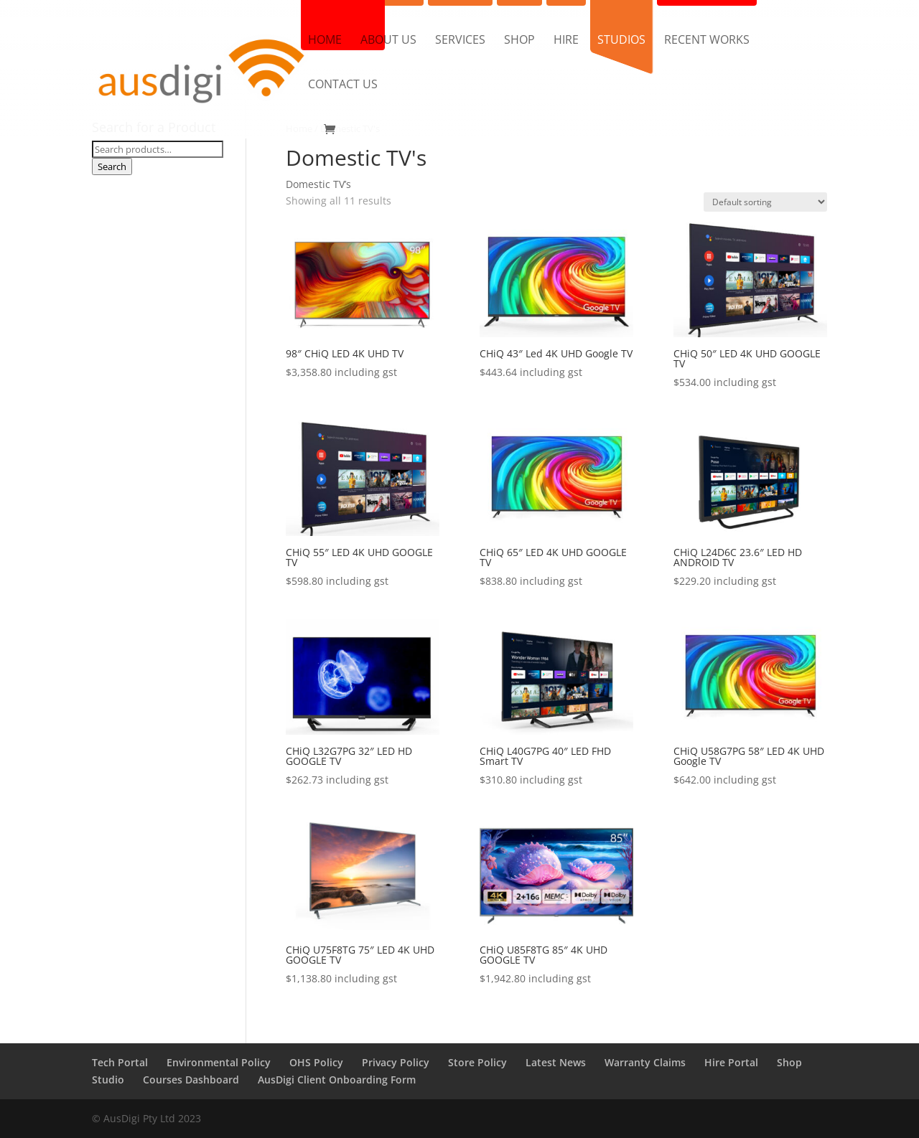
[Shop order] (765, 202)
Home (325, 40)
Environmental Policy (219, 1062)
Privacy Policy (395, 1062)
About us (388, 40)
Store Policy (477, 1062)
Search (112, 166)
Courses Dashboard (191, 1079)
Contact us (343, 85)
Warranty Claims (645, 1062)
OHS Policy (316, 1062)
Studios (621, 40)
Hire (566, 40)
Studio (108, 1079)
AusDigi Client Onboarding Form (337, 1079)
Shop (519, 40)
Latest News (556, 1062)
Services (460, 40)
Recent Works (707, 40)
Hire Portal (731, 1062)
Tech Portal (120, 1062)
